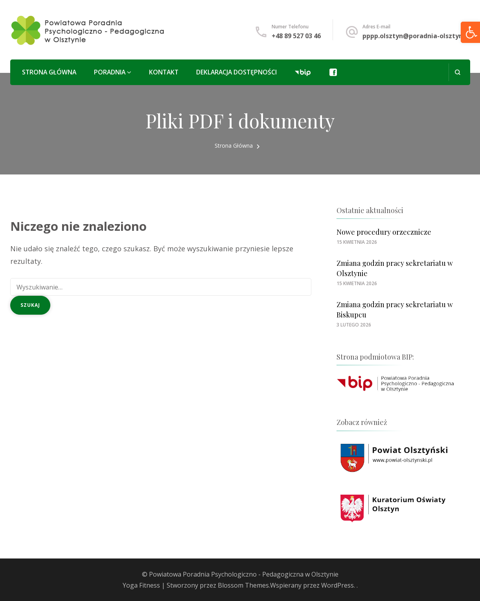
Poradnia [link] (109, 72)
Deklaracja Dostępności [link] (236, 72)
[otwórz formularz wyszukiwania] (457, 72)
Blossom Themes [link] (243, 585)
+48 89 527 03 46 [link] (296, 36)
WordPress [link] (337, 585)
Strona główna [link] (49, 72)
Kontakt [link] (163, 72)
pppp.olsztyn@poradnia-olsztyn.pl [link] (416, 36)
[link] (88, 29)
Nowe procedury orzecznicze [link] (384, 232)
